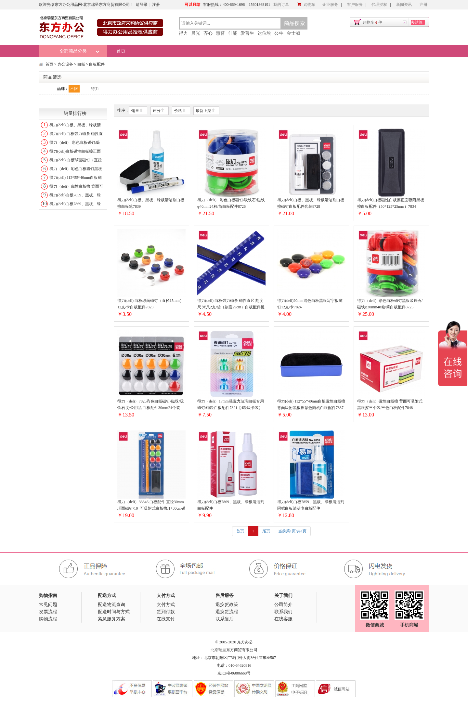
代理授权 (379, 4)
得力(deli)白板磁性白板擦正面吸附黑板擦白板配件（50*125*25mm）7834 (390, 203)
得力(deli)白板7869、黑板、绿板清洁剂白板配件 (230, 505)
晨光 (195, 33)
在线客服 (283, 618)
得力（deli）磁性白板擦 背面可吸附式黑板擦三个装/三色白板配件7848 (389, 404)
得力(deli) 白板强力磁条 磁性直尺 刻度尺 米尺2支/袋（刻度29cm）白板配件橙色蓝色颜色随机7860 (231, 304)
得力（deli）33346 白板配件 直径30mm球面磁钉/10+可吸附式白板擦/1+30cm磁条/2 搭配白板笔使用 (151, 506)
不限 (74, 88)
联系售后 (224, 618)
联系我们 (283, 611)
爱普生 (247, 33)
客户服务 (355, 4)
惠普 (220, 33)
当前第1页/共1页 (292, 531)
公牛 (278, 33)
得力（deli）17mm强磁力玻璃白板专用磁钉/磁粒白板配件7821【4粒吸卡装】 (230, 404)
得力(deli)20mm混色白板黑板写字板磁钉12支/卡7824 (310, 303)
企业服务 (330, 4)
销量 (137, 111)
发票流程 (48, 611)
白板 (81, 64)
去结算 (416, 22)
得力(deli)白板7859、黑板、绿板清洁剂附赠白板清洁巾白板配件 (310, 505)
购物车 (306, 4)
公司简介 (283, 604)
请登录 (142, 4)
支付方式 (166, 604)
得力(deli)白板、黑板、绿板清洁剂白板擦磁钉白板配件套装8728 (310, 203)
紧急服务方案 (111, 618)
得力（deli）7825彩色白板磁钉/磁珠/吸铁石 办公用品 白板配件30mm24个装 (150, 404)
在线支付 (166, 618)
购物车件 (372, 22)
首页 (120, 51)
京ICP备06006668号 (234, 673)
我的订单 (281, 4)
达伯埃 (264, 33)
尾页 (266, 531)
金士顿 (293, 33)
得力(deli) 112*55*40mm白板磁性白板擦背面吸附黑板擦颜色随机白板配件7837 (311, 404)
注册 (156, 4)
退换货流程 (226, 611)
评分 (158, 111)
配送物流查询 (111, 604)
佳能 (232, 33)
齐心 (208, 33)
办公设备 (65, 64)
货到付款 (166, 611)
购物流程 (48, 618)
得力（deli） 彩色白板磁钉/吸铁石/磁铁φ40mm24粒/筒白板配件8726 (231, 203)
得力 (183, 33)
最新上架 (205, 111)
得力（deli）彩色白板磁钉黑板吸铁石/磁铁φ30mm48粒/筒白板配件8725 (389, 303)
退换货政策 (226, 604)
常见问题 (48, 604)
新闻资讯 (404, 4)
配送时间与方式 (114, 611)
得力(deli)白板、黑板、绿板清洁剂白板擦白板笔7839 (150, 203)
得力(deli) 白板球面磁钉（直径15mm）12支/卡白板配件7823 (150, 303)
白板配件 (97, 64)
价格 (180, 111)
